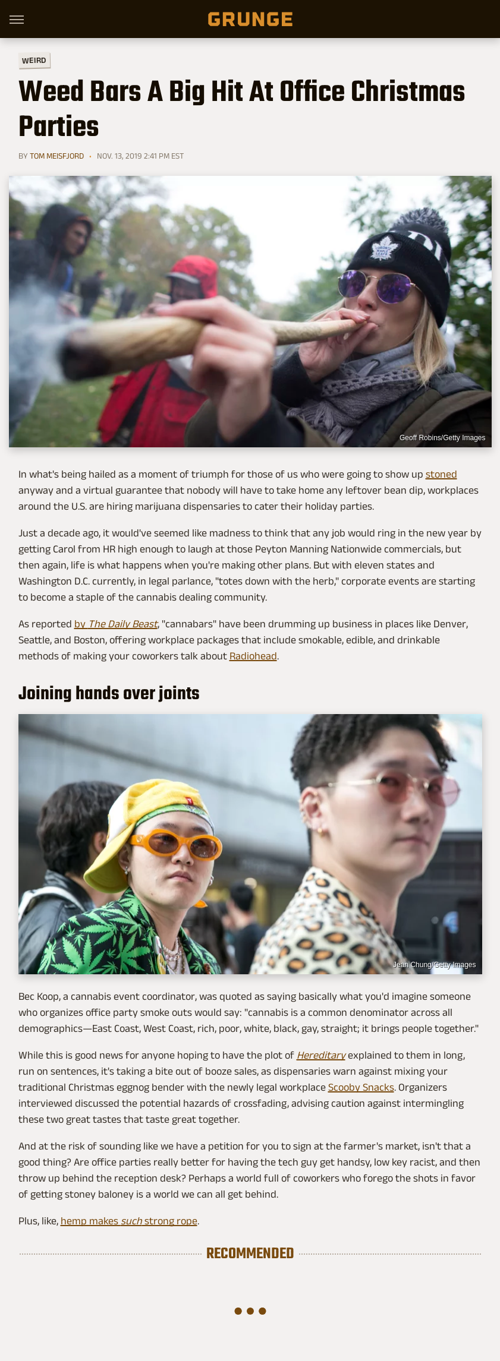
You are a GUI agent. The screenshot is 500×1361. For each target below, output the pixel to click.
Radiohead (253, 656)
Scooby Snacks (361, 1087)
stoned (441, 474)
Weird (33, 60)
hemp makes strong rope (129, 1221)
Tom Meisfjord (57, 155)
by (116, 624)
